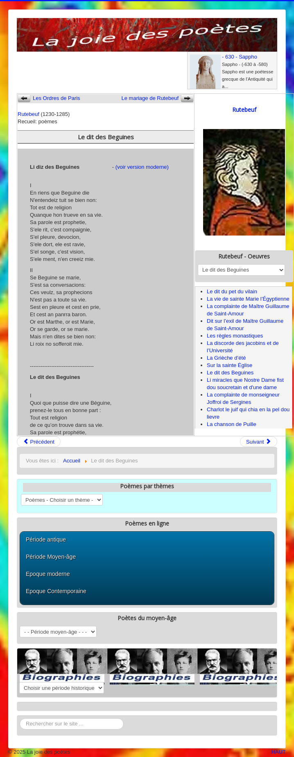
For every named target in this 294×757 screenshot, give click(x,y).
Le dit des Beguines (230, 372)
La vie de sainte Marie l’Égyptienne (248, 299)
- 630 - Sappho (239, 57)
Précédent (38, 442)
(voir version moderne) (142, 167)
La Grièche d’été (226, 358)
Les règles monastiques (235, 336)
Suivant (258, 442)
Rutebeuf (28, 114)
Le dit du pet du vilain (232, 291)
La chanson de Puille (231, 424)
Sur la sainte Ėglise (229, 365)
